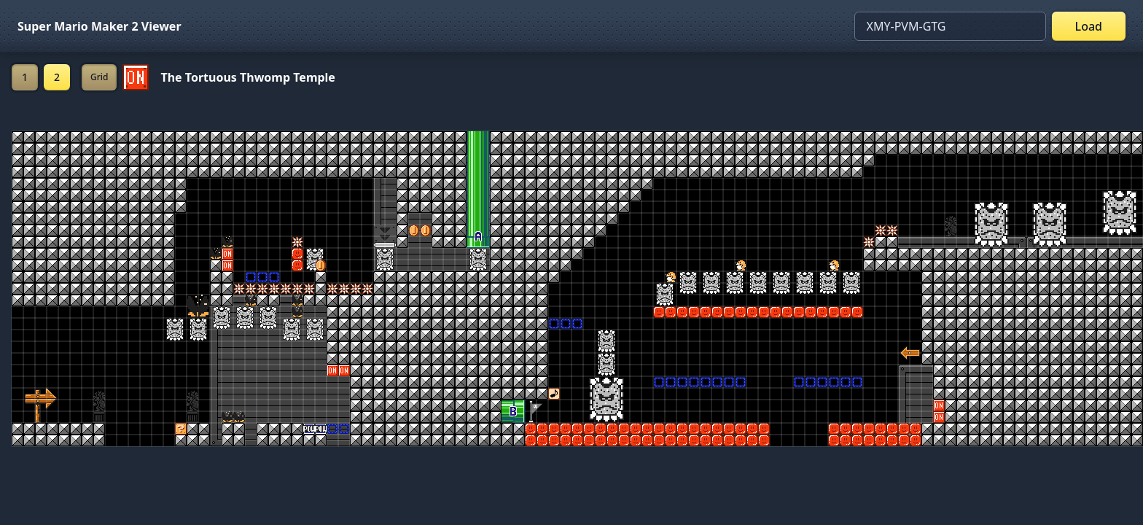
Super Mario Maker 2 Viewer (99, 26)
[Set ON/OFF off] (135, 77)
